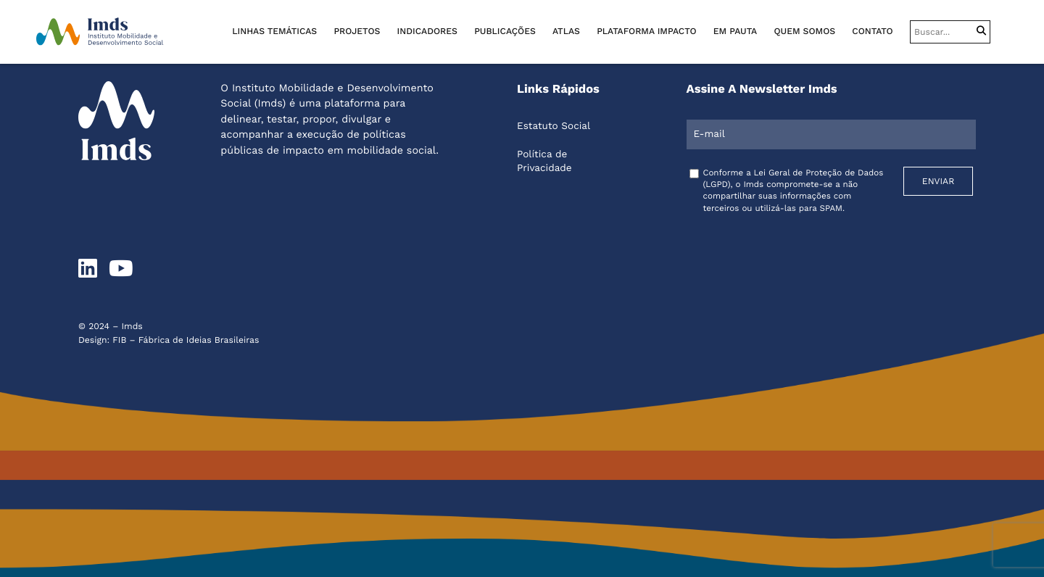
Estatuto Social (553, 126)
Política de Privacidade (544, 161)
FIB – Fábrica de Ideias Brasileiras (185, 340)
